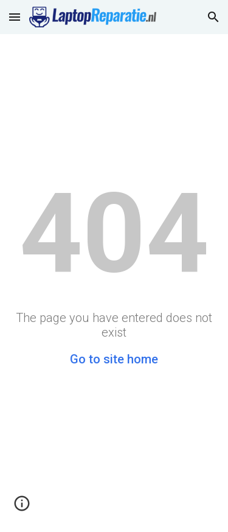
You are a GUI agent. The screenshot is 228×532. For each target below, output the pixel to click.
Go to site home (114, 359)
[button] (14, 16)
